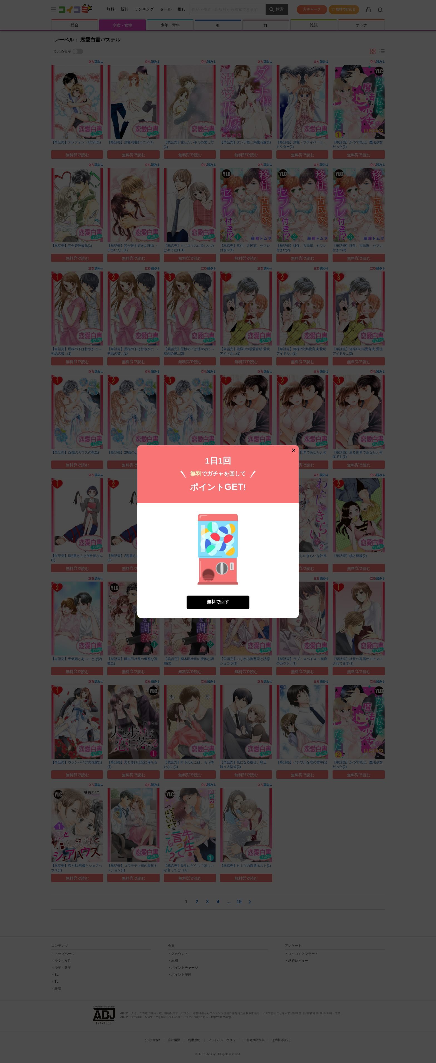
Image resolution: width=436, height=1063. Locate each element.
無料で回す (218, 591)
